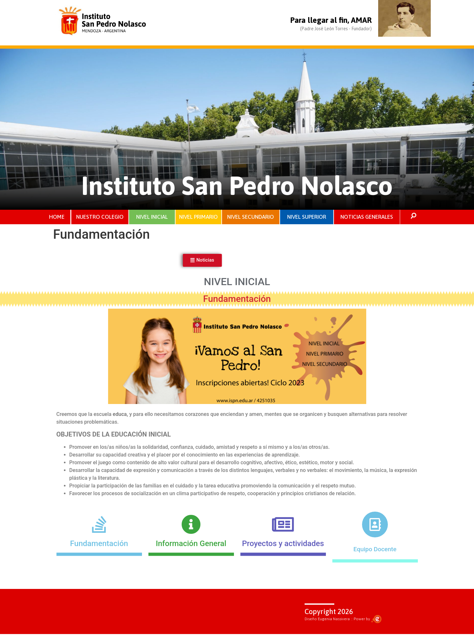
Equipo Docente (374, 550)
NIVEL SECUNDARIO (250, 217)
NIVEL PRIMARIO (198, 217)
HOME (57, 217)
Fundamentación (99, 565)
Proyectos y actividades (283, 565)
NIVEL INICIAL (152, 217)
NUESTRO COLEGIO (100, 217)
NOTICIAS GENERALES (366, 217)
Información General (191, 565)
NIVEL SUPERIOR (306, 217)
